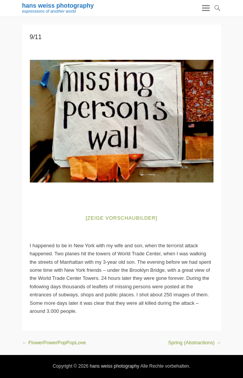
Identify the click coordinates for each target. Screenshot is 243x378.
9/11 (36, 37)
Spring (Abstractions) (194, 342)
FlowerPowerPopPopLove (54, 342)
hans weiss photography (58, 5)
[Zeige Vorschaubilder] (121, 218)
